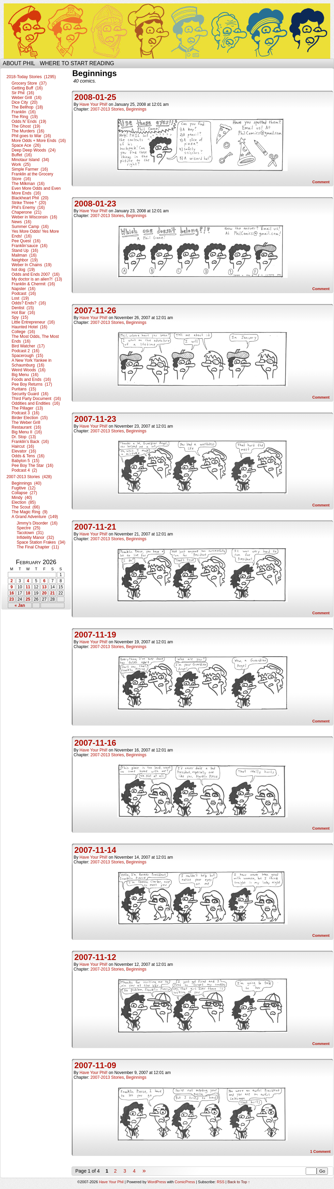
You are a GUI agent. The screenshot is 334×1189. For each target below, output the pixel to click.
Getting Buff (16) (27, 88)
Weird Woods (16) (29, 370)
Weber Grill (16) (27, 97)
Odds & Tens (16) (28, 456)
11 (28, 587)
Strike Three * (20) (29, 202)
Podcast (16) (24, 293)
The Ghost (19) (26, 126)
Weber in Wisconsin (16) (34, 217)
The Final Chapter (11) (38, 547)
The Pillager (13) (27, 408)
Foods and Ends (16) (31, 379)
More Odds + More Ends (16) (39, 140)
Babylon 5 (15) (25, 460)
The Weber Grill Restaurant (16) (26, 425)
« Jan (20, 605)
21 (52, 593)
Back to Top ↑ (239, 1182)
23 (11, 599)
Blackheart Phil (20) (30, 198)
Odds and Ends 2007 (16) (36, 274)
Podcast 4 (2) (24, 470)
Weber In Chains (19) (31, 264)
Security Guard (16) (30, 393)
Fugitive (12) (23, 488)
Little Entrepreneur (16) (33, 322)
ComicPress (185, 1182)
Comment (321, 182)
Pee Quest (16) (26, 241)
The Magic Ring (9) (29, 512)
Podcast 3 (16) (25, 413)
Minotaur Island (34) (30, 159)
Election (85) (24, 502)
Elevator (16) (24, 451)
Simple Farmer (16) (30, 169)
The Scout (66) (26, 507)
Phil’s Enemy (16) (28, 207)
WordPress (157, 1182)
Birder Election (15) (30, 417)
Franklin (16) (24, 112)
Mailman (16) (24, 255)
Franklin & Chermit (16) (33, 284)
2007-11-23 (95, 419)
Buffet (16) (22, 155)
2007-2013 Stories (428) (29, 476)
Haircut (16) (23, 446)
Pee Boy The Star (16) (33, 465)
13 (44, 587)
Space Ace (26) (26, 145)
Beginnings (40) (26, 483)
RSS (221, 1182)
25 (28, 599)
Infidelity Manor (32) (35, 537)
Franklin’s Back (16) (30, 441)
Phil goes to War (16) (31, 135)
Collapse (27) (24, 492)
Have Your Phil (167, 31)
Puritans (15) (24, 389)
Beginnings (136, 109)
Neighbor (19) (25, 260)
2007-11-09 (95, 1065)
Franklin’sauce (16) (29, 245)
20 (44, 593)
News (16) (21, 221)
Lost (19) (20, 298)
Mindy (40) (22, 497)
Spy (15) (20, 317)
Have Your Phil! (93, 104)
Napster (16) (23, 288)
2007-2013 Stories (107, 109)
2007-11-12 (95, 957)
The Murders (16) (28, 131)
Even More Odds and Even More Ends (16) (36, 191)
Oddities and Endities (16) (36, 403)
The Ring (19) (25, 116)
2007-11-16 (95, 742)
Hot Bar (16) (23, 312)
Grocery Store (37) (29, 83)
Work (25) (21, 164)
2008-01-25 (95, 97)
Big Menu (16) (25, 374)
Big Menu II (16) (27, 432)
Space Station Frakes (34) (41, 542)
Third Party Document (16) (36, 398)
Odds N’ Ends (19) (29, 121)
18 (28, 593)
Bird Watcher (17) (28, 346)
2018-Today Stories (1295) (31, 76)
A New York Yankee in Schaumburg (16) (31, 363)
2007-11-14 (95, 850)
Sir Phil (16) (23, 92)
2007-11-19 (95, 634)
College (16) (23, 331)
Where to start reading (77, 63)
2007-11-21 (95, 526)
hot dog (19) (23, 269)
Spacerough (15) (27, 355)
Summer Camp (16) (30, 226)
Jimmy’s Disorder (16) (37, 523)
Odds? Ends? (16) (29, 303)
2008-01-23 (95, 203)
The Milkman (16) (28, 183)
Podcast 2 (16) (25, 350)
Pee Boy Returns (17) (32, 384)
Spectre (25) (28, 528)
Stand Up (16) (25, 250)
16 (11, 593)
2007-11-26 (95, 310)
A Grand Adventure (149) (35, 516)
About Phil (19, 63)
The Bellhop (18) (27, 107)
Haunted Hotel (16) (29, 327)
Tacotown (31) (30, 532)
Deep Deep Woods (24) (34, 150)
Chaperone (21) (26, 212)
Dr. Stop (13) (24, 436)
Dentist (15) (23, 307)
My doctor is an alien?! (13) (37, 279)
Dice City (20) (24, 102)
